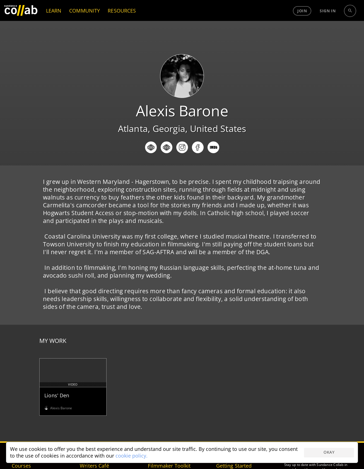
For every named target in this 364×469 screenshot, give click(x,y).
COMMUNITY (84, 21)
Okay (329, 452)
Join (302, 20)
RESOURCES (122, 21)
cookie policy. (131, 455)
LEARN (54, 21)
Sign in (328, 20)
